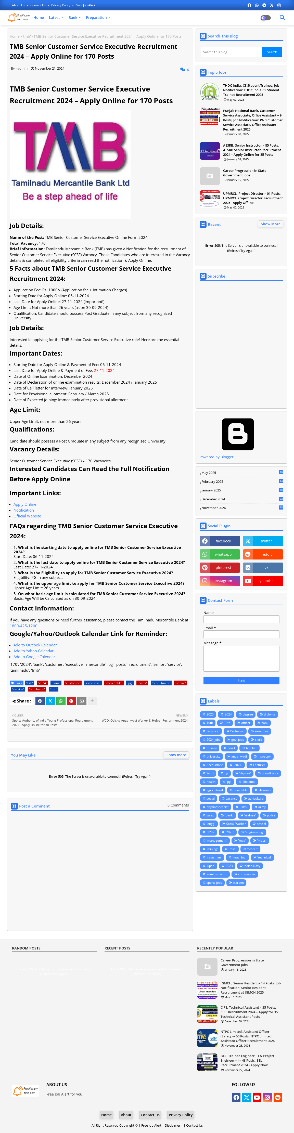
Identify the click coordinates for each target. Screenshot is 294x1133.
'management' (217, 840)
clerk (258, 739)
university (213, 756)
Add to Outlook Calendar (35, 644)
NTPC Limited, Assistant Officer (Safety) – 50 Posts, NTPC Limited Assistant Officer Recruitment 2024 (248, 1036)
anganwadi (239, 756)
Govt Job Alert (85, 5)
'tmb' (26, 36)
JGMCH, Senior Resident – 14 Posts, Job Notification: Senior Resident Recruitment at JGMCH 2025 (251, 988)
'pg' (130, 683)
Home (38, 17)
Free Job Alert (151, 1125)
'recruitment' (161, 683)
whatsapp (223, 554)
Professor (237, 731)
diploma (269, 714)
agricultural (215, 790)
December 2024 (242, 499)
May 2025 (242, 472)
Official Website (27, 515)
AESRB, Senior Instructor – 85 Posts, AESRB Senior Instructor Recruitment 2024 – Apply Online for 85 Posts (252, 150)
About (126, 1114)
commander (246, 874)
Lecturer (259, 765)
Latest (54, 17)
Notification (24, 510)
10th (210, 723)
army (262, 807)
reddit (266, 554)
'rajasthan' (214, 857)
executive (262, 731)
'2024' (42, 683)
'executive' (92, 683)
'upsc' (211, 866)
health (211, 781)
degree (248, 714)
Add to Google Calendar (34, 656)
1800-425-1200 (23, 625)
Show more (176, 754)
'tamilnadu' (37, 689)
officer (245, 723)
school (261, 824)
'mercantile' (114, 683)
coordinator (270, 773)
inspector (264, 756)
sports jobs (214, 882)
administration (217, 874)
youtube (267, 580)
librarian (265, 790)
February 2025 (242, 481)
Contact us (38, 5)
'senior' (180, 683)
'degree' (245, 773)
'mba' (242, 840)
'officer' (252, 849)
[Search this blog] (231, 52)
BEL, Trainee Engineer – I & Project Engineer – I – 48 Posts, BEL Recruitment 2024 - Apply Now (247, 1060)
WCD (210, 773)
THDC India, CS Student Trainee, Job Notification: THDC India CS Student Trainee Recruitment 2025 (251, 90)
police (271, 815)
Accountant (215, 765)
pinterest (223, 567)
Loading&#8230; (241, 344)
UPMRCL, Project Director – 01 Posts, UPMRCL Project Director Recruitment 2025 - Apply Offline (253, 198)
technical (213, 731)
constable (241, 790)
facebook (223, 541)
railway (212, 748)
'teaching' (239, 857)
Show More (270, 224)
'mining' (212, 849)
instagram (223, 580)
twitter (266, 541)
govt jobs (237, 739)
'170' (29, 683)
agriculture (256, 798)
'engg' (211, 824)
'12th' (210, 832)
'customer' (72, 683)
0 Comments (178, 805)
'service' (18, 689)
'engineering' (254, 832)
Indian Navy (252, 866)
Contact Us (194, 1125)
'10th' (243, 807)
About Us (19, 5)
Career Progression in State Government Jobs (244, 172)
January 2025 (242, 490)
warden (238, 882)
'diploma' (248, 781)
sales (210, 815)
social (211, 798)
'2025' (229, 832)
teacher (251, 748)
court (231, 748)
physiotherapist (217, 807)
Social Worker (236, 824)
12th (227, 723)
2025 (210, 714)
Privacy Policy (61, 5)
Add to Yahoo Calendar (34, 650)
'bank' (56, 683)
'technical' (264, 857)
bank (264, 723)
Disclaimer (172, 1125)
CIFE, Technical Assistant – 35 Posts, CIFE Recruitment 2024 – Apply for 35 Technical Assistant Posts (249, 1012)
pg (226, 773)
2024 (228, 714)
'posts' (142, 683)
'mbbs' (261, 840)
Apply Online (25, 504)
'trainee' (250, 815)
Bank (73, 17)
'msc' (232, 849)
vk (266, 567)
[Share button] (92, 701)
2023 (229, 866)
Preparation (96, 17)
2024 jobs (213, 739)
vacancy (231, 798)
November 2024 (242, 508)
